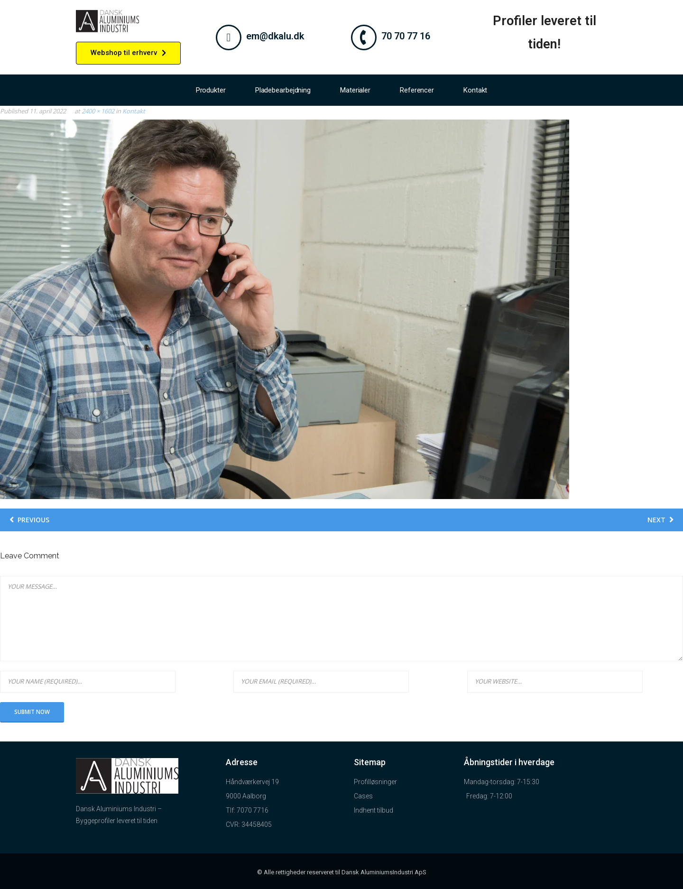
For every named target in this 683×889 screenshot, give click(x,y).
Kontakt (475, 90)
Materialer (355, 90)
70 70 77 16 (405, 36)
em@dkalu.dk (275, 36)
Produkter (211, 90)
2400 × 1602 (98, 111)
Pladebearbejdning (283, 90)
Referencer (417, 90)
